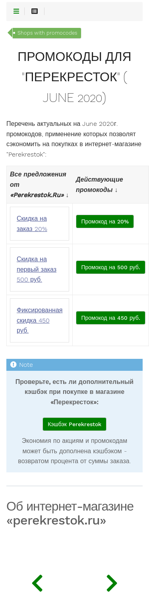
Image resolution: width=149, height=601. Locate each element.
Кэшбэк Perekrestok (74, 424)
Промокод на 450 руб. (110, 318)
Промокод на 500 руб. (110, 267)
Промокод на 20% (105, 221)
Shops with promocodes (47, 33)
